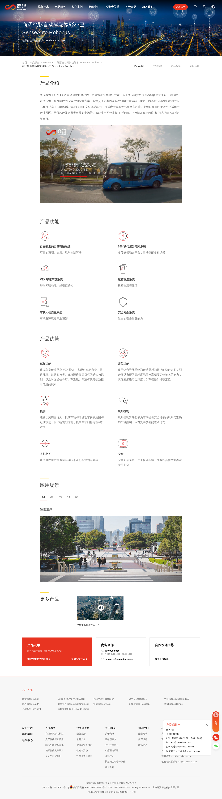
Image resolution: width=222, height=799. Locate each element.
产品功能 (157, 66)
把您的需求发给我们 (38, 659)
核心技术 (43, 6)
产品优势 (176, 66)
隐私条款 (101, 783)
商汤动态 (142, 745)
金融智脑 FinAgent (31, 709)
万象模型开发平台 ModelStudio (73, 709)
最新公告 (81, 739)
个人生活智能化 (53, 756)
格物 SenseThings (173, 704)
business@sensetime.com (117, 659)
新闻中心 (94, 6)
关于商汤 (130, 6)
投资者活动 (82, 750)
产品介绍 (138, 68)
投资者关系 (112, 6)
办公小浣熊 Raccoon (139, 704)
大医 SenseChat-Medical (176, 699)
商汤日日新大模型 (54, 733)
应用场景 (194, 66)
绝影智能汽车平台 (54, 750)
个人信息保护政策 (116, 783)
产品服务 (60, 6)
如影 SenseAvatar (102, 704)
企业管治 (81, 733)
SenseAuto (48, 62)
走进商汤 (142, 733)
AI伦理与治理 (111, 750)
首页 (24, 62)
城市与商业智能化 (54, 745)
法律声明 (90, 783)
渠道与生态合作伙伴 (115, 761)
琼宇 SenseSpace (138, 699)
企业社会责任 (112, 745)
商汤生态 (109, 756)
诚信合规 (109, 767)
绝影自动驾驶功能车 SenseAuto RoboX (78, 62)
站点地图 (131, 783)
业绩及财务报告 (84, 745)
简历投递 (142, 739)
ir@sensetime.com (191, 751)
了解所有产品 (79, 659)
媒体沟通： (176, 756)
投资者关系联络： (179, 761)
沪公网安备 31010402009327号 (87, 787)
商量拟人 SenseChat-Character (73, 704)
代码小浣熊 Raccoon (103, 699)
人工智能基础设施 (54, 739)
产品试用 (180, 7)
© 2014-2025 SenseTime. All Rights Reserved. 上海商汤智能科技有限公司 (142, 787)
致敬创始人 (110, 739)
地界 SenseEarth (30, 704)
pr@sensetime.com (185, 747)
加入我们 (147, 6)
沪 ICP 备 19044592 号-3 (54, 787)
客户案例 (77, 6)
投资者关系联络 (84, 756)
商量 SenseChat (30, 699)
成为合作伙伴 (163, 659)
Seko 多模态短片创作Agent (71, 699)
